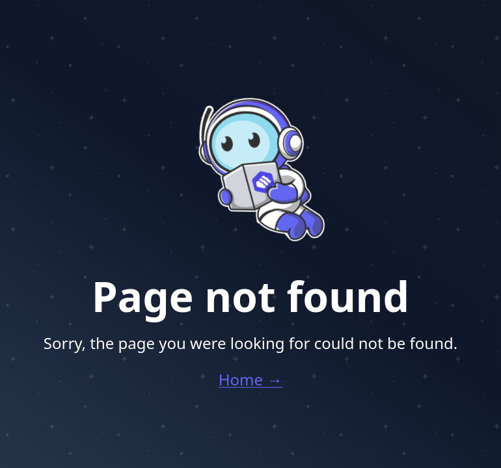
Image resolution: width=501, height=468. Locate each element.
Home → (251, 379)
